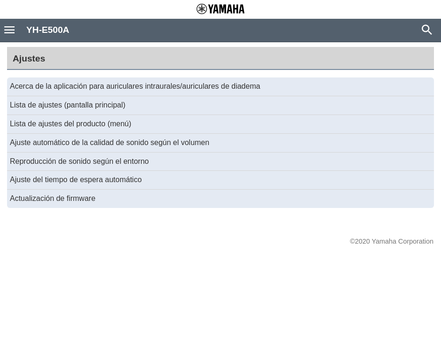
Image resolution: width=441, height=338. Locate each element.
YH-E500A (47, 30)
